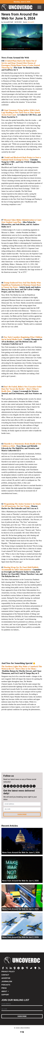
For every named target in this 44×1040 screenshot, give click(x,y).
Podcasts (5, 985)
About (4, 991)
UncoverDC (18, 7)
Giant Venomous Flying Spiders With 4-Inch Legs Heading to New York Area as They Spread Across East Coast (20, 112)
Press (4, 988)
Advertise (5, 978)
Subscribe (22, 814)
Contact (5, 975)
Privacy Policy (8, 972)
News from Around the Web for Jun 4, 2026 (20, 881)
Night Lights (4, 48)
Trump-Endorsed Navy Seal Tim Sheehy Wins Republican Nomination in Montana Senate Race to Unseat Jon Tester (21, 285)
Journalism (6, 981)
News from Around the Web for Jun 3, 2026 (20, 909)
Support (5, 995)
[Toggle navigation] (39, 7)
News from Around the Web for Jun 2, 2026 (20, 937)
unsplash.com (27, 48)
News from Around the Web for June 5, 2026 (21, 852)
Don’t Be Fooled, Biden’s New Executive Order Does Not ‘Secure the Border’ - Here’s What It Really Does (21, 389)
